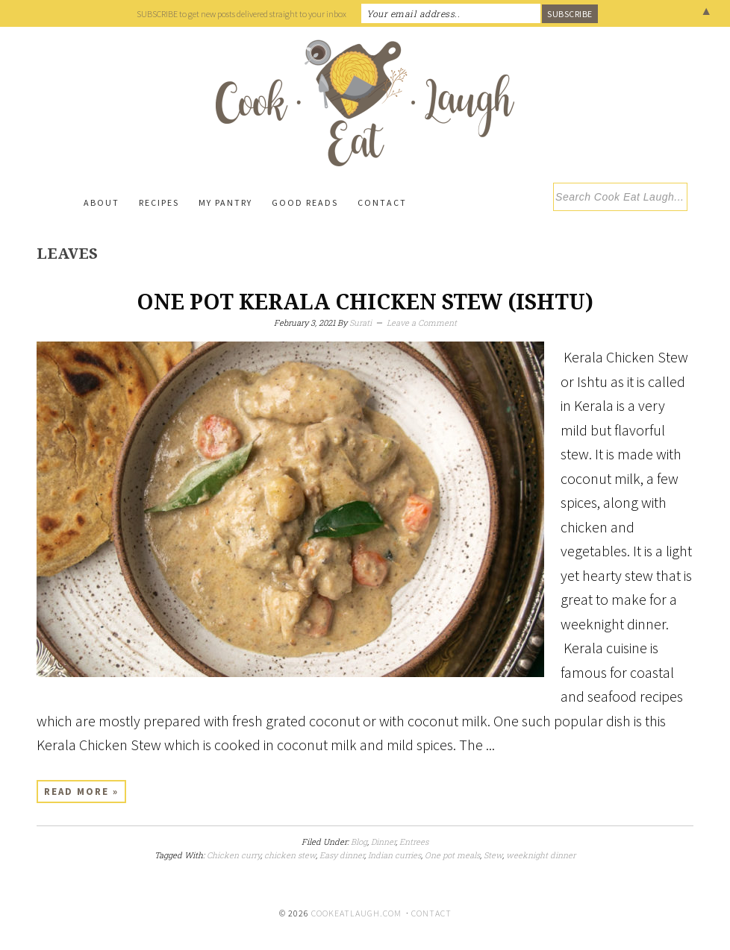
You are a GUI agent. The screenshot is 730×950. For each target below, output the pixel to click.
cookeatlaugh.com (356, 913)
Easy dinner (341, 855)
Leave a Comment (422, 322)
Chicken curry (234, 855)
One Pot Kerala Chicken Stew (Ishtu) (365, 302)
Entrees (413, 841)
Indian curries (394, 855)
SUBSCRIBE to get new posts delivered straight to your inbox (241, 13)
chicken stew (290, 855)
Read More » (81, 791)
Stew (493, 855)
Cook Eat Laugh (365, 103)
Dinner (383, 841)
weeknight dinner (540, 855)
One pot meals (452, 855)
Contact (431, 913)
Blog (359, 841)
